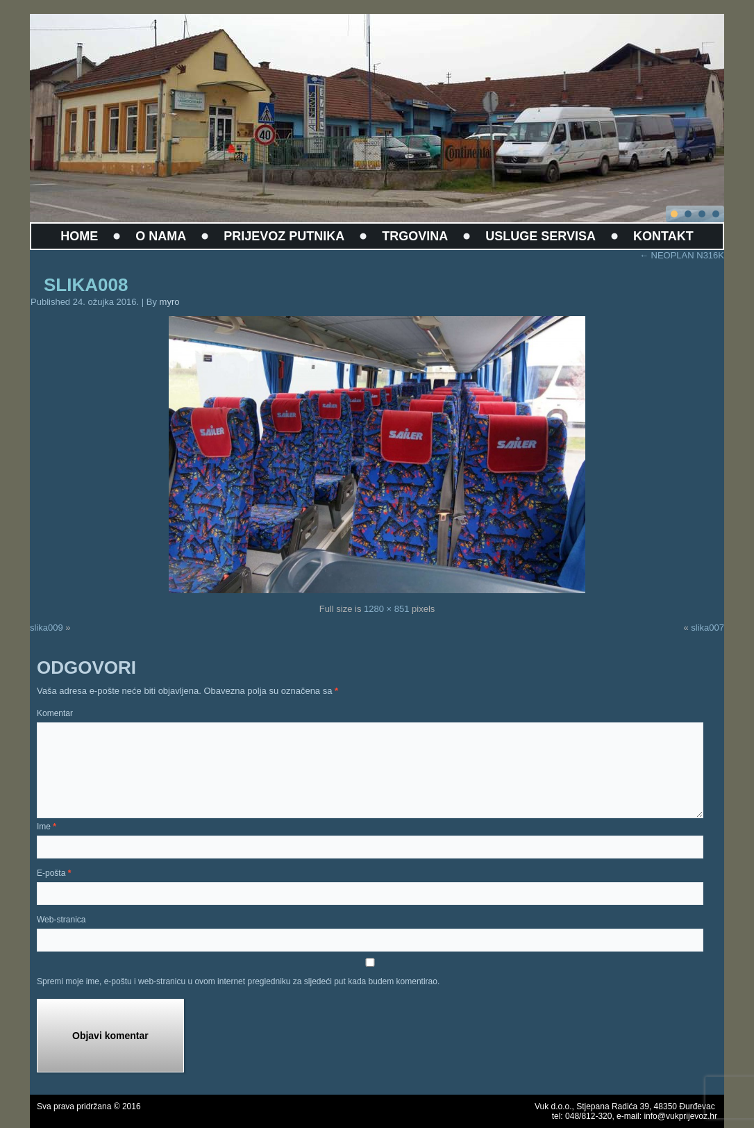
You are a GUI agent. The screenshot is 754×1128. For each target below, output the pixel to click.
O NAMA (160, 236)
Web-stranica (61, 919)
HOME (79, 236)
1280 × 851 (386, 609)
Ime (46, 826)
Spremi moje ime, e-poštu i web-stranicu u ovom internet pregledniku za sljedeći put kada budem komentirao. (238, 981)
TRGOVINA (415, 236)
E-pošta (54, 873)
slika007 (707, 627)
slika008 (86, 284)
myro (170, 302)
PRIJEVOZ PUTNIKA (284, 236)
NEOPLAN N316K (681, 255)
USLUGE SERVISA (540, 236)
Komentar (55, 713)
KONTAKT (663, 236)
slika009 (46, 627)
